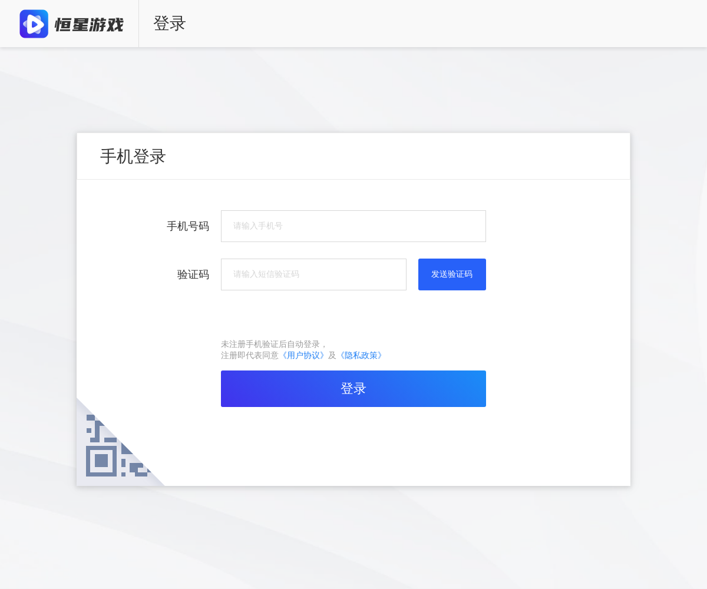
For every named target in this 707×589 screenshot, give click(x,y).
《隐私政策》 (361, 355)
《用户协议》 (303, 355)
